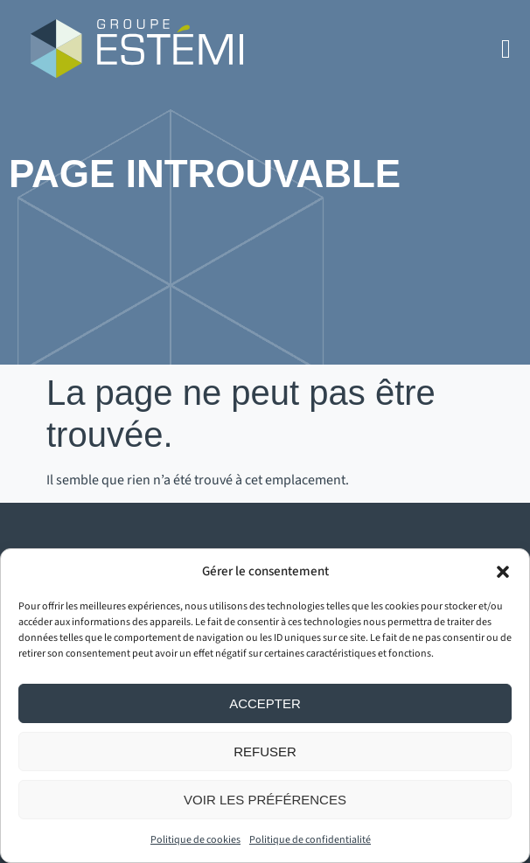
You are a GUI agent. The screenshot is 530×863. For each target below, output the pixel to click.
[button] (503, 572)
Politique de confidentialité (310, 839)
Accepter (265, 703)
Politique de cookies (195, 839)
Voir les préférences (265, 799)
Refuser (265, 751)
